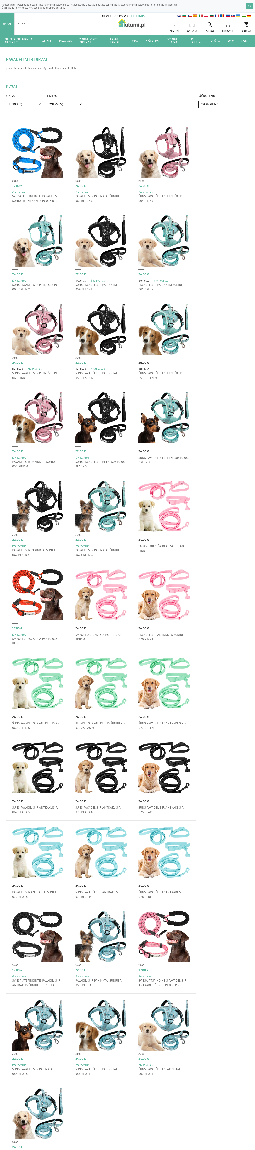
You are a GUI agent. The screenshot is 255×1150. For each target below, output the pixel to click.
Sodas (21, 23)
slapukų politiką (55, 7)
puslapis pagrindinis (18, 68)
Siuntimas (66, 1124)
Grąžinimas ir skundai (91, 1124)
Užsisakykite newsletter (191, 987)
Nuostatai (23, 1124)
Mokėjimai (115, 1124)
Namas (7, 23)
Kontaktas (133, 1124)
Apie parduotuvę (45, 1124)
